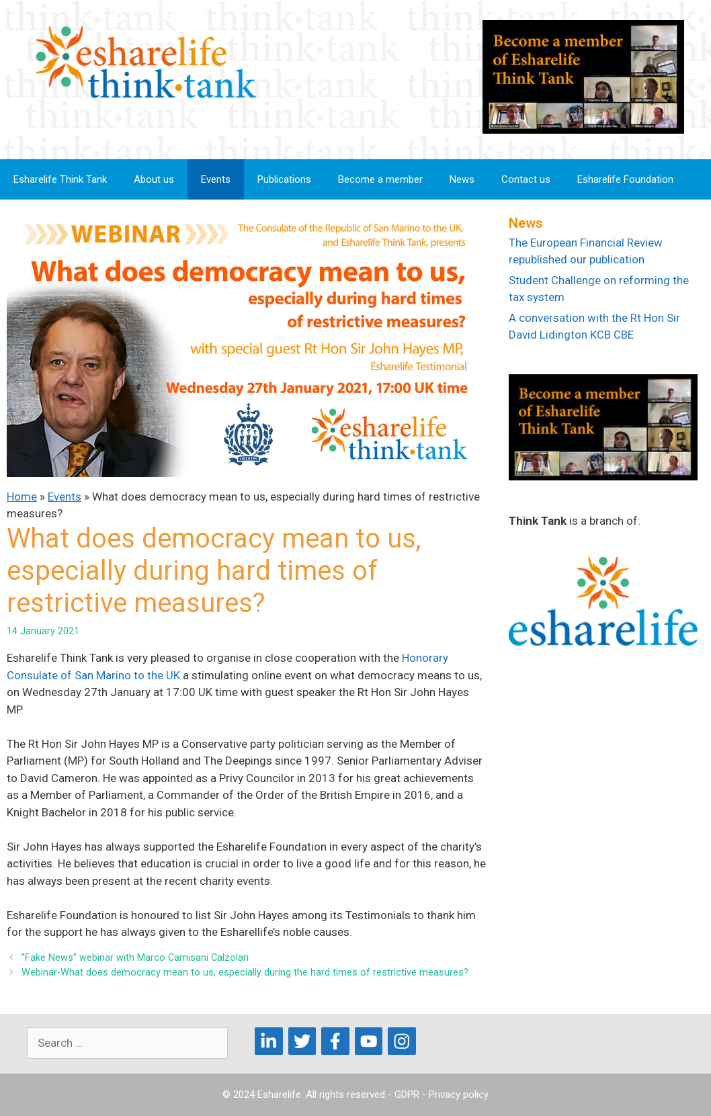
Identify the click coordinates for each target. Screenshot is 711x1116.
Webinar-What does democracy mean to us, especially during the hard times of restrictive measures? (245, 972)
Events (216, 179)
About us (154, 179)
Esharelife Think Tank (60, 179)
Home (22, 496)
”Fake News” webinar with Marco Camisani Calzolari (135, 957)
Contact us (525, 179)
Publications (284, 179)
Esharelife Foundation (625, 179)
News (462, 179)
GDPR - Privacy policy (441, 1094)
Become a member (380, 179)
